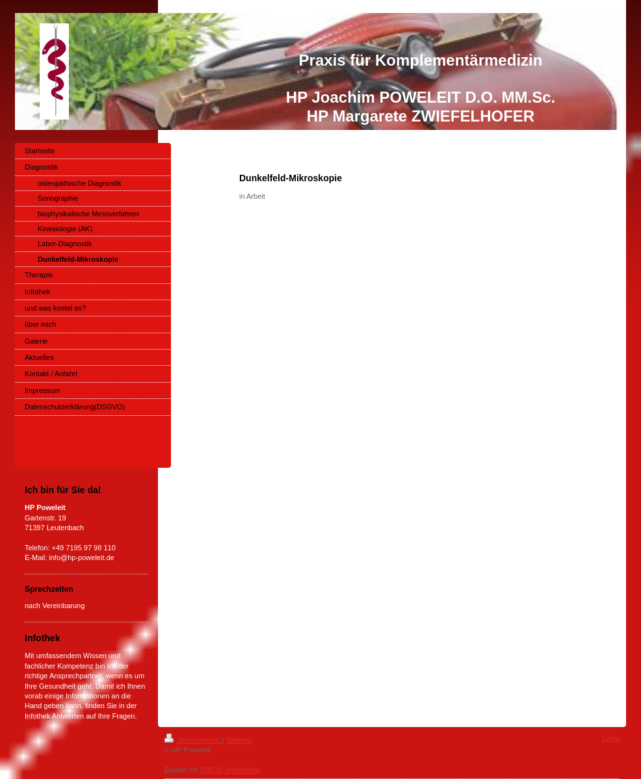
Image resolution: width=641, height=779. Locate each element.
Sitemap (239, 740)
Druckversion (193, 740)
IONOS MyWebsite (230, 770)
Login (611, 738)
